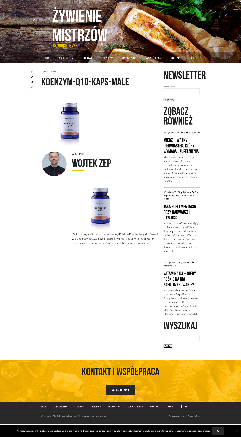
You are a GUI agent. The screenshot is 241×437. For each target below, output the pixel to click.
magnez (167, 201)
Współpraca (153, 58)
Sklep (194, 58)
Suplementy (66, 58)
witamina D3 (170, 277)
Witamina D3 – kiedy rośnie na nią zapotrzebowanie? (181, 289)
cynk (191, 132)
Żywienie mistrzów (88, 23)
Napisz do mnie (121, 401)
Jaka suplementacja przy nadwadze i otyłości (178, 220)
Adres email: (169, 86)
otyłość (184, 201)
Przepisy (108, 58)
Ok (218, 430)
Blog (46, 58)
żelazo (166, 204)
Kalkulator (129, 58)
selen (191, 201)
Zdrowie (88, 58)
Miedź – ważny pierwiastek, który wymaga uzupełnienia (181, 148)
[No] (237, 430)
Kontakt (176, 58)
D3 (196, 198)
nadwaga (176, 201)
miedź (197, 132)
